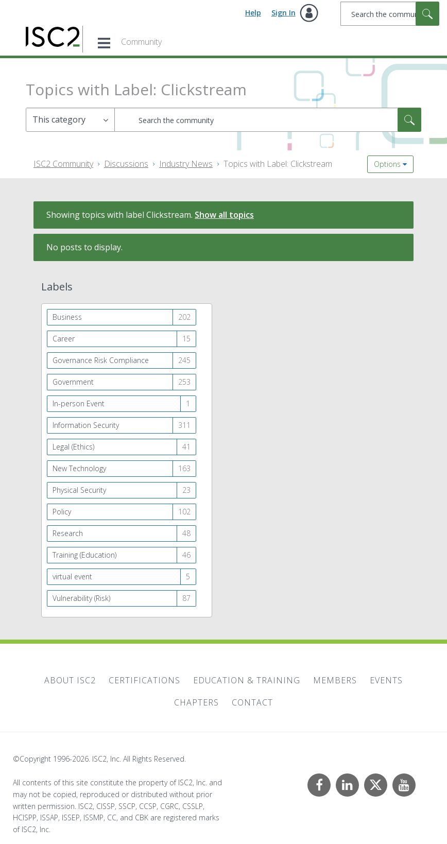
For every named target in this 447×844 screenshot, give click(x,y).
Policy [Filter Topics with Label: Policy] (62, 511)
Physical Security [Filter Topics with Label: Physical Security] (79, 490)
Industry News (186, 163)
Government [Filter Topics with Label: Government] (73, 382)
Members (335, 680)
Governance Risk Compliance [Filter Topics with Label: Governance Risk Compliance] (101, 360)
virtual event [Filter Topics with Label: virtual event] (72, 576)
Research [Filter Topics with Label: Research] (68, 533)
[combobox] (389, 14)
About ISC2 (70, 680)
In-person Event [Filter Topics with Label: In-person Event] (79, 403)
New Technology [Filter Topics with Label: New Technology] (79, 468)
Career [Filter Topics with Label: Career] (64, 338)
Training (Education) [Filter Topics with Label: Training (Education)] (84, 555)
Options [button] (387, 164)
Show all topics (224, 214)
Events (386, 680)
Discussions (126, 163)
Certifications (144, 680)
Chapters (196, 702)
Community (141, 41)
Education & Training (246, 680)
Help (253, 13)
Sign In (283, 13)
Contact (252, 702)
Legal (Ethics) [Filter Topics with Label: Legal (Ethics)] (73, 447)
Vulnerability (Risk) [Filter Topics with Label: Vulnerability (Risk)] (81, 598)
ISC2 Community (63, 163)
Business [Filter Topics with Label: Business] (67, 317)
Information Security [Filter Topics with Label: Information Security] (86, 425)
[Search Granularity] (70, 119)
